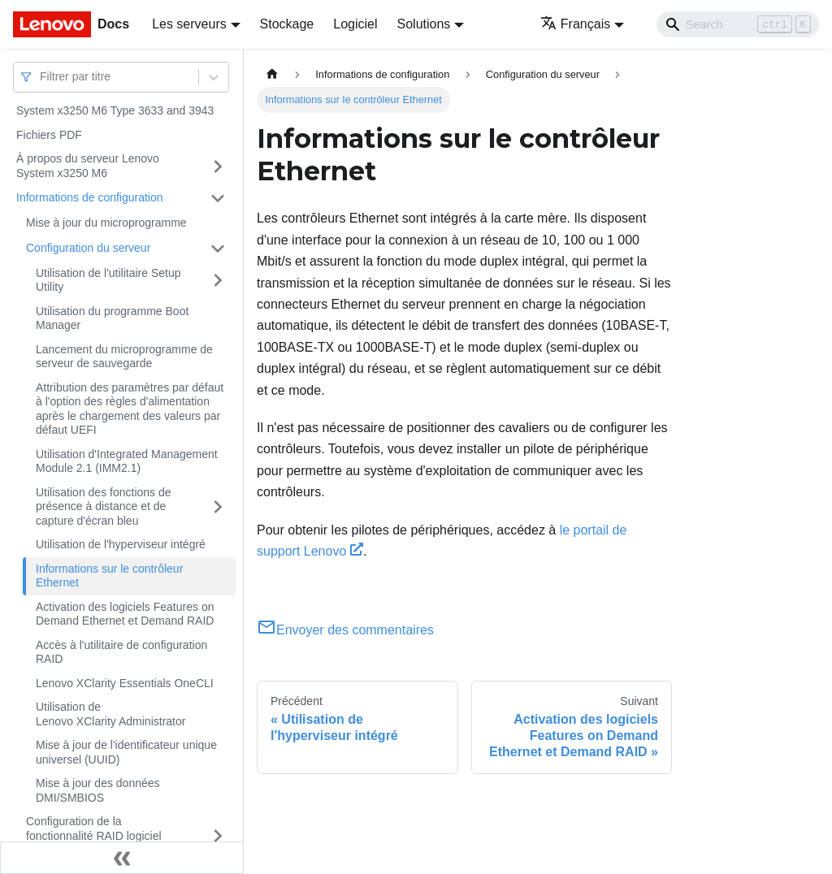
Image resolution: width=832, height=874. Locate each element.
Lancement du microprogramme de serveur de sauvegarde (124, 356)
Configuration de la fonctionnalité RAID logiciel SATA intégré (94, 835)
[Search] (737, 24)
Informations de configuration (89, 197)
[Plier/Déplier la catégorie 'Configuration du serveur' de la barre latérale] (218, 249)
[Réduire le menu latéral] (122, 858)
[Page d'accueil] (272, 74)
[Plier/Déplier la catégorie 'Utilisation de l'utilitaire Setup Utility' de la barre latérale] (218, 281)
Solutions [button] (424, 24)
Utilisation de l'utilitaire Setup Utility (108, 280)
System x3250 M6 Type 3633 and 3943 (115, 110)
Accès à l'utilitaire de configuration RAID (121, 652)
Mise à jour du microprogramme (106, 222)
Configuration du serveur (88, 247)
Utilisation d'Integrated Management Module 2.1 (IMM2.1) (127, 461)
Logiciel (355, 24)
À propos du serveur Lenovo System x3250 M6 (87, 166)
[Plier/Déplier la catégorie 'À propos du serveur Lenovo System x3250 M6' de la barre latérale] (218, 166)
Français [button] (575, 24)
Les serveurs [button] (189, 24)
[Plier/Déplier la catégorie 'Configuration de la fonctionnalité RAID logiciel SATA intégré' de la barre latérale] (218, 836)
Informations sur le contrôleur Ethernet (109, 576)
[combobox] (41, 76)
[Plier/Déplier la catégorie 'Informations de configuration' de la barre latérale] (218, 198)
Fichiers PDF (49, 134)
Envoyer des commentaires (345, 630)
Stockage (287, 24)
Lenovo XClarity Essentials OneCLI (125, 683)
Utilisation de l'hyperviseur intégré (121, 544)
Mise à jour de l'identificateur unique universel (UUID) (126, 752)
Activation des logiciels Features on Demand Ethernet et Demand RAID (125, 614)
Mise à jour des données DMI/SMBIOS (98, 790)
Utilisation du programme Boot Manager (112, 318)
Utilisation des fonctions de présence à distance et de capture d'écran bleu (103, 506)
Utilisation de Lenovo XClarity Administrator (110, 714)
